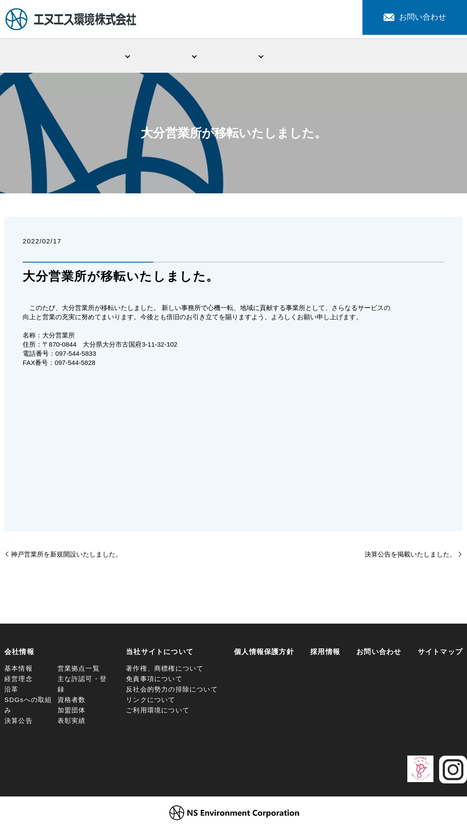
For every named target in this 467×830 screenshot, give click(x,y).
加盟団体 (72, 711)
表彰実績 (72, 722)
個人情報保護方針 (264, 653)
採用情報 (433, 56)
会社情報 (100, 56)
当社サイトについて (159, 653)
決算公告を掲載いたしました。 (410, 556)
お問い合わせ (414, 17)
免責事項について (154, 680)
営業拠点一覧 (79, 670)
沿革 (11, 691)
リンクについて (150, 701)
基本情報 (18, 670)
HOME (33, 56)
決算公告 (18, 722)
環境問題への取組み (233, 56)
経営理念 (18, 680)
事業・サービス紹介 (166, 56)
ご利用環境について (158, 711)
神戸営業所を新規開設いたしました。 (66, 556)
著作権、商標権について (164, 670)
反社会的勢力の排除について (172, 691)
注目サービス (367, 56)
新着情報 (300, 56)
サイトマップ (440, 653)
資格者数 (72, 701)
